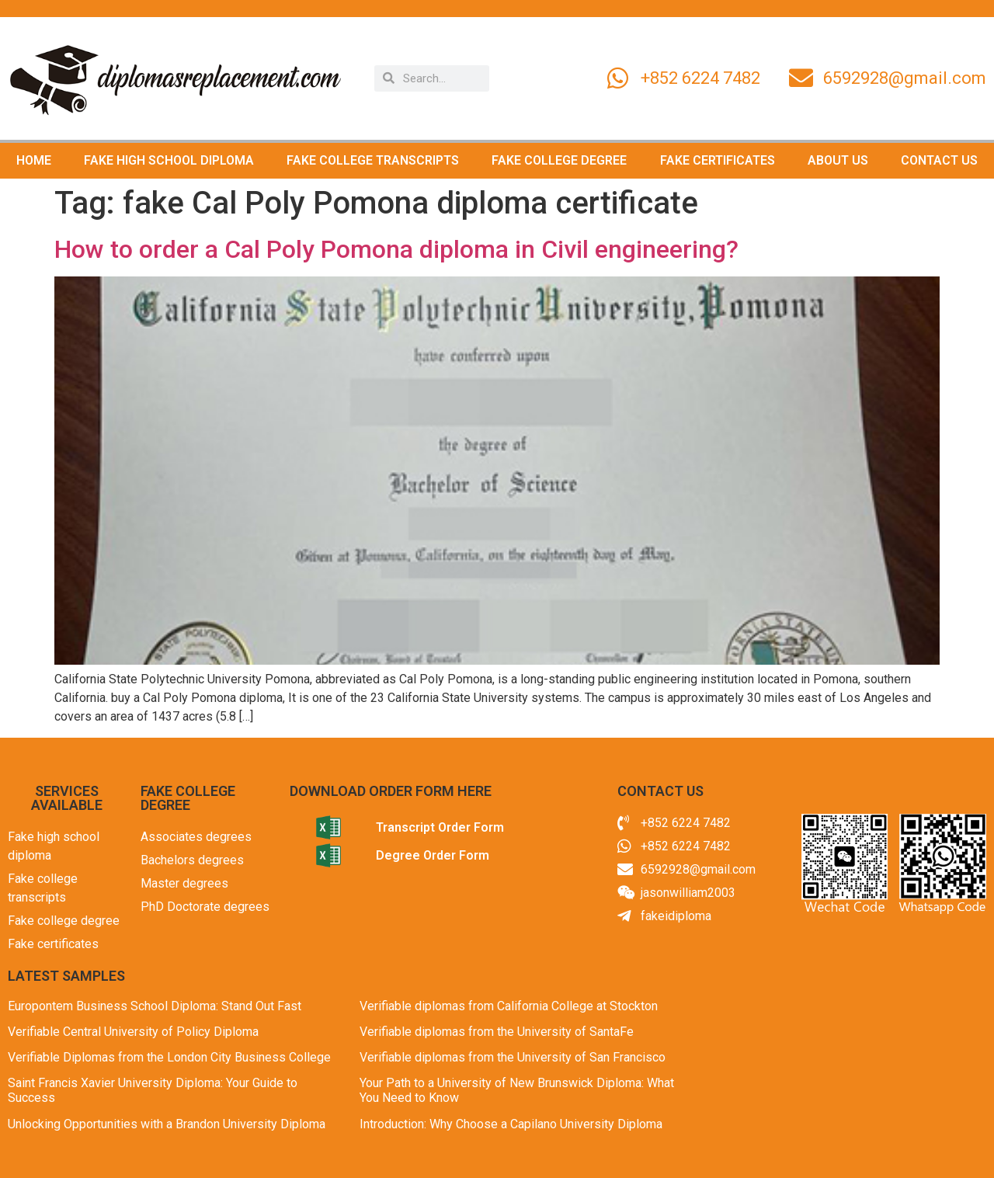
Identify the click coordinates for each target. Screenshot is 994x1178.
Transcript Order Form (440, 827)
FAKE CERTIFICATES (717, 160)
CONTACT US (939, 160)
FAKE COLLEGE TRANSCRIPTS (373, 160)
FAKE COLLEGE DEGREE (559, 160)
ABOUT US (838, 160)
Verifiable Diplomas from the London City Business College (169, 1057)
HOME (33, 160)
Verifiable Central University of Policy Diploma (133, 1031)
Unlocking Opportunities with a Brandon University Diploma (166, 1124)
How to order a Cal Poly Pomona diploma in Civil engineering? (396, 249)
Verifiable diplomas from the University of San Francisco (513, 1057)
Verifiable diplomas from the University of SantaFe (497, 1031)
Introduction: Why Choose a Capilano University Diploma (511, 1124)
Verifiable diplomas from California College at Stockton (509, 1006)
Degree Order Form (432, 855)
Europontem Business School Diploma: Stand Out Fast (154, 1006)
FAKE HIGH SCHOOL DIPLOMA (169, 160)
